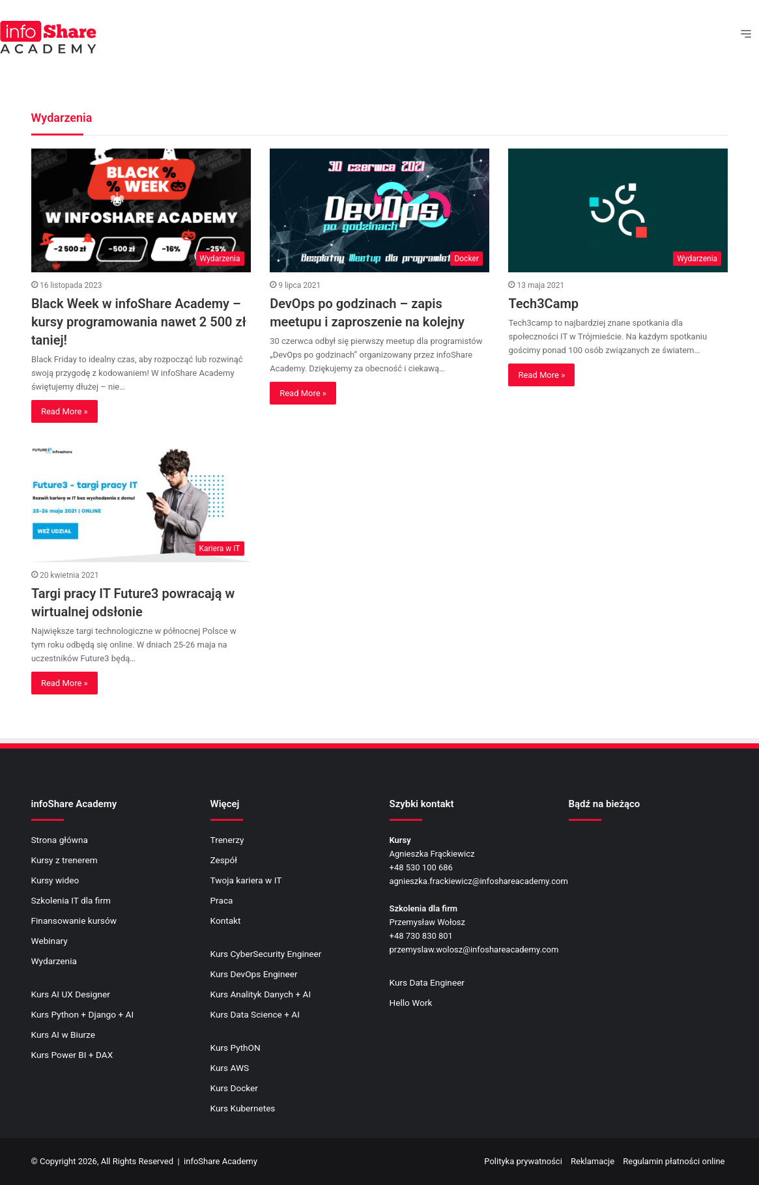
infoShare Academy (220, 1161)
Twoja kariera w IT (246, 880)
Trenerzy (227, 840)
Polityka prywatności (523, 1161)
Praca (221, 900)
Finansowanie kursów (74, 920)
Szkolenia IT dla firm (71, 900)
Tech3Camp (543, 303)
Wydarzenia (54, 961)
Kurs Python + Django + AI (82, 1014)
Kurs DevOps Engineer (254, 974)
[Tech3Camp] (618, 210)
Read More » (64, 411)
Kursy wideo (55, 880)
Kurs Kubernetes (243, 1108)
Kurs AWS (230, 1068)
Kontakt (225, 920)
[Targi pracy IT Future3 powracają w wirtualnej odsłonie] (141, 500)
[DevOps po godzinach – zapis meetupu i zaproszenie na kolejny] (379, 210)
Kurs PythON (235, 1047)
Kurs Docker (234, 1088)
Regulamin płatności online (673, 1161)
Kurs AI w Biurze (63, 1034)
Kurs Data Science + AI (255, 1014)
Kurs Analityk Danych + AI (260, 994)
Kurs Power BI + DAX (72, 1054)
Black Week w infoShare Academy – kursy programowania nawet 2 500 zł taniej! (138, 322)
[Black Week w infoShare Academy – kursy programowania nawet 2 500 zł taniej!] (141, 210)
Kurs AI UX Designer (70, 994)
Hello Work (411, 1002)
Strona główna (60, 840)
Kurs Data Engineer (427, 982)
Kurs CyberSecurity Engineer (266, 954)
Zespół (223, 860)
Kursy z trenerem (64, 860)
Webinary (49, 940)
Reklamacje (592, 1161)
